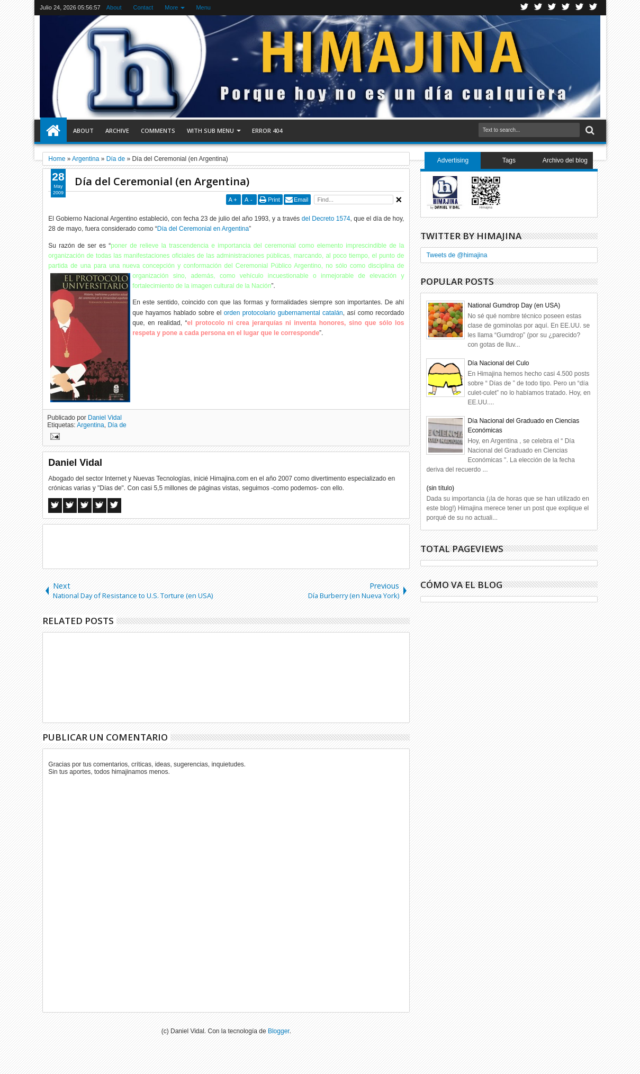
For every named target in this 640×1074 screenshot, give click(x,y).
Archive (117, 130)
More (171, 7)
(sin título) (440, 488)
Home (53, 131)
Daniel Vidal (105, 417)
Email (301, 199)
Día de (116, 425)
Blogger (279, 1031)
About (114, 7)
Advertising (452, 160)
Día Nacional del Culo (498, 363)
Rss (566, 7)
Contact (143, 7)
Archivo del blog (565, 160)
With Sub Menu (210, 130)
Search (589, 130)
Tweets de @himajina (456, 255)
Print (274, 199)
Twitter (524, 7)
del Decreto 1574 (326, 218)
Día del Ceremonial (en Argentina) (162, 181)
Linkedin (580, 7)
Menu (203, 7)
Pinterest (593, 7)
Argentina (90, 425)
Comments (158, 130)
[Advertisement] (226, 546)
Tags (509, 160)
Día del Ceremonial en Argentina (203, 228)
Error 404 (267, 130)
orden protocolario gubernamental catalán (283, 313)
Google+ (552, 7)
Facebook (538, 7)
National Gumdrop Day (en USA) (513, 305)
